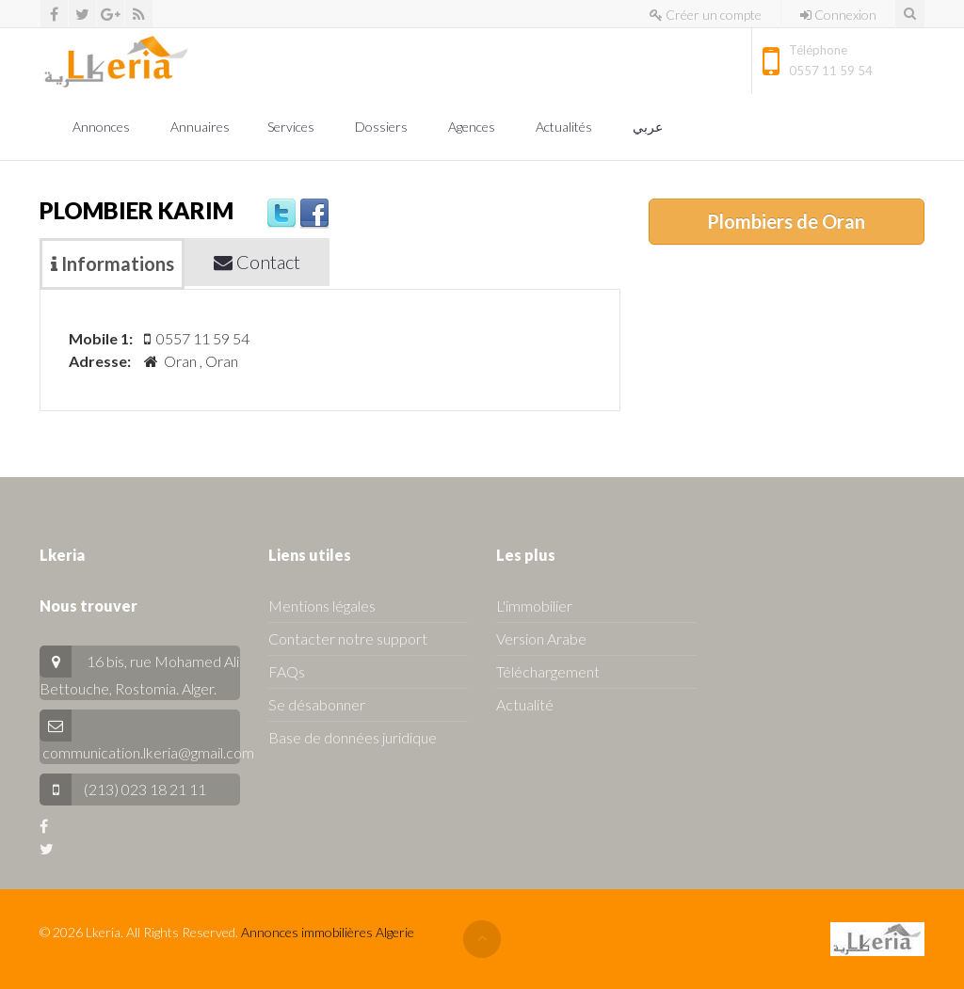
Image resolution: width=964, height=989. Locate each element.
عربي (649, 127)
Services (292, 127)
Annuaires (200, 127)
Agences (473, 127)
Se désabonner (316, 704)
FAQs (286, 671)
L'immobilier (534, 605)
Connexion (838, 15)
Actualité (525, 704)
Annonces (102, 127)
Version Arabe (541, 638)
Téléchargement (548, 671)
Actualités (565, 127)
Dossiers (382, 127)
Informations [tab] (112, 263)
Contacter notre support (347, 638)
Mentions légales (322, 605)
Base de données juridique (352, 737)
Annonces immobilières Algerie (327, 932)
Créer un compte (706, 15)
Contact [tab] (257, 261)
